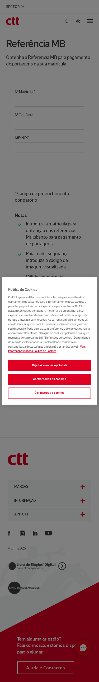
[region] (49, 341)
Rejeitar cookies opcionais (49, 365)
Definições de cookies (49, 393)
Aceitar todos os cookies (49, 379)
